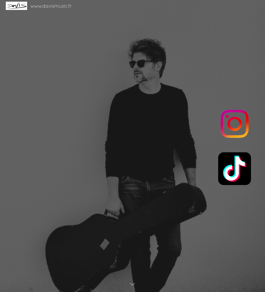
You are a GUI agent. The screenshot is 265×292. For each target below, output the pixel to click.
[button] (132, 285)
